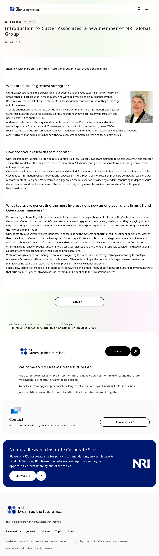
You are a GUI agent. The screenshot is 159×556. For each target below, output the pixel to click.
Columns (50, 324)
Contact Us (123, 422)
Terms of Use (25, 541)
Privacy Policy (77, 541)
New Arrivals (13, 531)
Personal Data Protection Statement (51, 541)
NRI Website (23, 475)
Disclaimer (11, 541)
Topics (59, 531)
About (117, 351)
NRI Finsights (66, 324)
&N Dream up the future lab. (25, 324)
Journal (30, 531)
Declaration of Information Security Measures (107, 541)
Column (77, 301)
